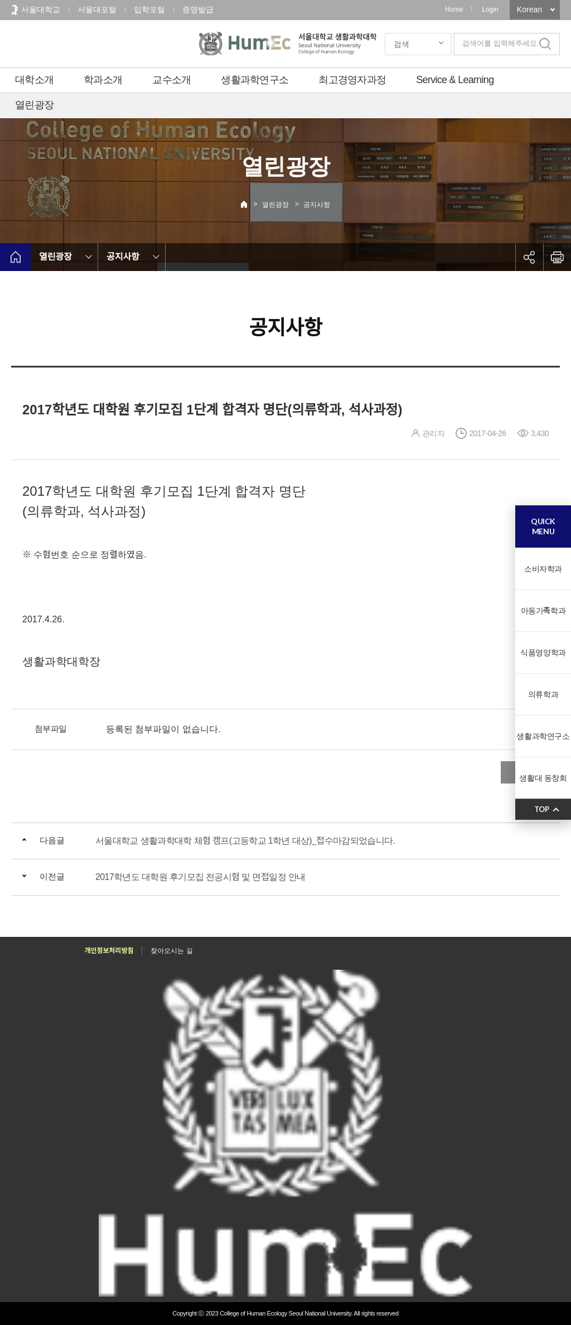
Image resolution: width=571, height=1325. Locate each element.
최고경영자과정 (352, 79)
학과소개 (103, 79)
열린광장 (34, 104)
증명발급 (198, 9)
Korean (529, 9)
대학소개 (34, 79)
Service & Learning (454, 79)
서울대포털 (97, 9)
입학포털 (149, 9)
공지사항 (316, 205)
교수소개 (171, 79)
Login (490, 9)
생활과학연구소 (254, 79)
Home (454, 9)
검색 (401, 44)
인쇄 (557, 257)
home (15, 257)
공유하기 (529, 257)
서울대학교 (40, 9)
